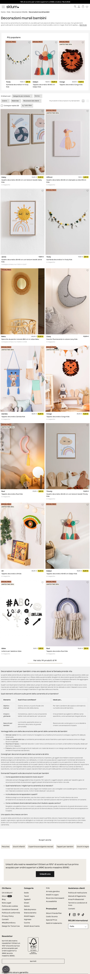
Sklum (7, 896)
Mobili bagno (29, 916)
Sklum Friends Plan (54, 913)
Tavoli (26, 896)
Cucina (27, 923)
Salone (27, 906)
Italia (72, 926)
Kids (8, 12)
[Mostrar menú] (3, 6)
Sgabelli (27, 899)
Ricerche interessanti (55, 898)
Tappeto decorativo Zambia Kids (13, 417)
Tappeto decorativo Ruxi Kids (12, 494)
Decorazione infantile (19, 12)
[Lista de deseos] (87, 6)
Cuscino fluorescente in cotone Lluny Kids (61, 339)
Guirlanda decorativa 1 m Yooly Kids (59, 259)
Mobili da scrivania (31, 926)
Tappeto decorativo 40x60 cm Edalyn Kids (61, 574)
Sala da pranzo (30, 909)
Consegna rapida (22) (11, 105)
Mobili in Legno (52, 895)
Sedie (26, 893)
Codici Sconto (52, 916)
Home (3, 12)
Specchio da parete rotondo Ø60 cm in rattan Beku (20, 339)
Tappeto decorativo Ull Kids (11, 574)
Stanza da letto (30, 913)
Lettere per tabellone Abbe (11, 651)
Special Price (51, 920)
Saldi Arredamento (54, 923)
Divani (26, 903)
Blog (4, 899)
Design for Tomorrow (11, 926)
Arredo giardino (53, 891)
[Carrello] (83, 6)
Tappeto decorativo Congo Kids (71, 84)
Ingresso (27, 919)
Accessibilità (51, 901)
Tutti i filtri (27, 106)
